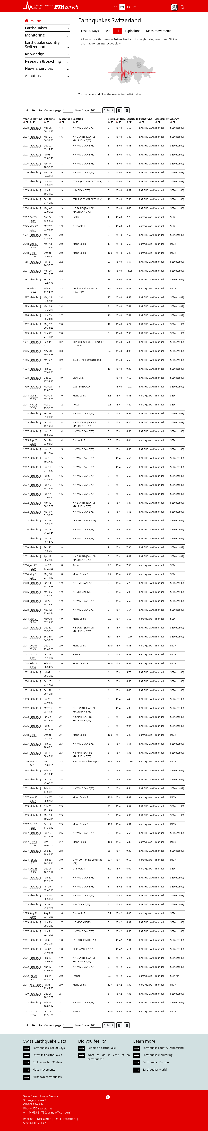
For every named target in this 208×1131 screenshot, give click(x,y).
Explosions (132, 31)
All (117, 31)
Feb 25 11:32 (33, 861)
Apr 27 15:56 (33, 218)
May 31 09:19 (34, 397)
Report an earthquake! (102, 1048)
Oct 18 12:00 (33, 843)
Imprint (28, 1119)
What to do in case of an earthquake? (109, 1057)
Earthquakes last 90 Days (49, 1048)
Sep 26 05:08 (33, 442)
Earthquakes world (155, 1069)
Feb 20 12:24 (33, 290)
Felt (107, 31)
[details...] (35, 127)
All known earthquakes (47, 1077)
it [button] (134, 7)
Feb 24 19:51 (33, 977)
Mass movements (158, 31)
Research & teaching (47, 61)
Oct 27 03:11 (33, 656)
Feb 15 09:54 (33, 665)
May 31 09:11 (34, 575)
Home (33, 20)
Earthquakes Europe (156, 1062)
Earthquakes (47, 28)
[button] (38, 6)
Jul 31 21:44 (36, 984)
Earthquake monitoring (157, 1055)
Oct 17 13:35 (33, 825)
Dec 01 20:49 (33, 647)
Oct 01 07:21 (33, 736)
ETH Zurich (39, 1123)
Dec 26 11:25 (33, 870)
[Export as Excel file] (119, 110)
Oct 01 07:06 (33, 254)
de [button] (115, 7)
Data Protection (65, 1119)
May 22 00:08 (34, 227)
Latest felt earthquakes (47, 1055)
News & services (47, 68)
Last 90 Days (90, 31)
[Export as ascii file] (127, 110)
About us (47, 75)
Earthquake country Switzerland (47, 44)
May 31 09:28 (34, 620)
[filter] (27, 122)
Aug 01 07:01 (33, 763)
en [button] (122, 7)
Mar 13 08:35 (34, 245)
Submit (108, 110)
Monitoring (47, 35)
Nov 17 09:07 (33, 799)
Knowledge (47, 54)
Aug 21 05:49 (33, 915)
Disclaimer (44, 1119)
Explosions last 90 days (47, 1062)
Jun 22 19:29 (33, 566)
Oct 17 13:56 (33, 1013)
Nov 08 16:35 (33, 406)
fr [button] (128, 7)
